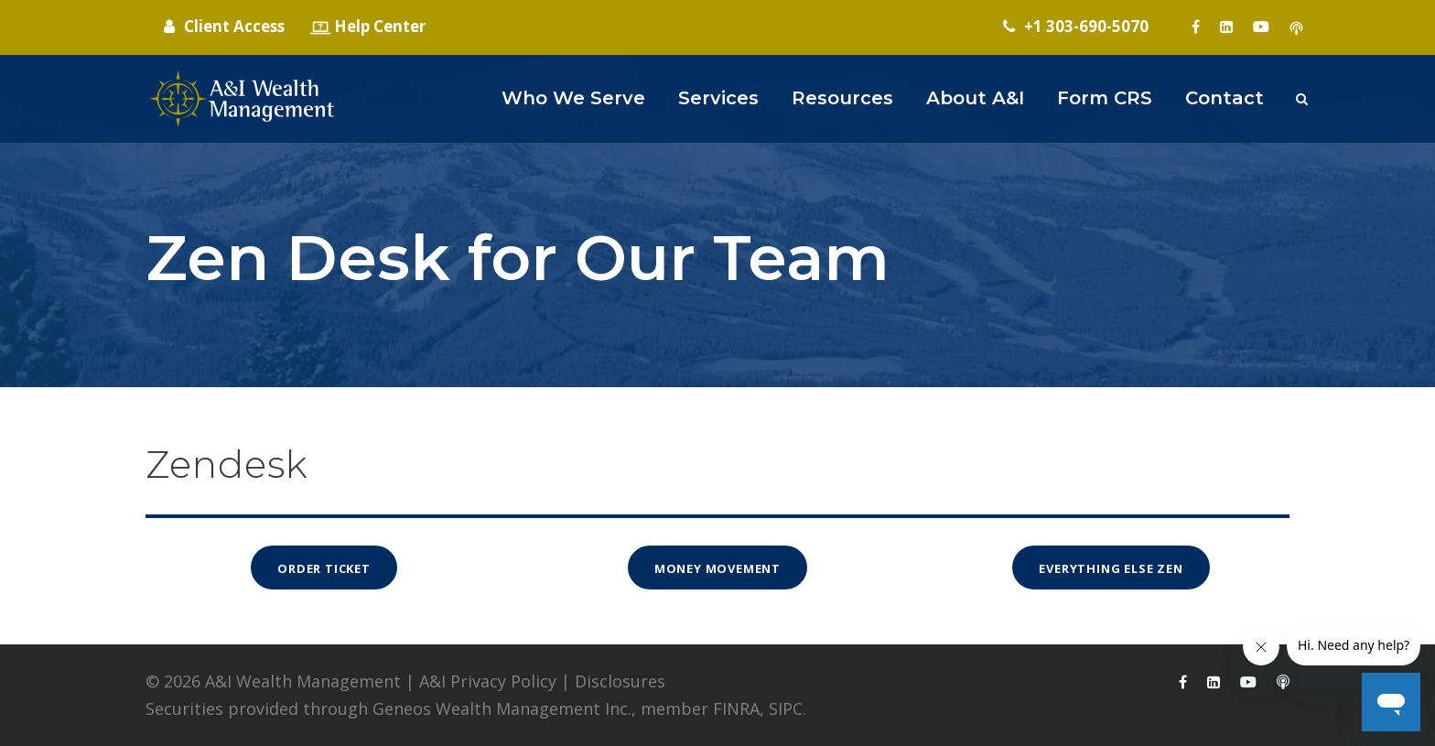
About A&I (975, 98)
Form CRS (1104, 98)
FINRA (736, 708)
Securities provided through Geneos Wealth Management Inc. (388, 708)
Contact (1224, 98)
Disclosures (620, 681)
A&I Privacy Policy (487, 681)
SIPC (786, 708)
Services (718, 98)
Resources (842, 98)
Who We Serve (573, 98)
